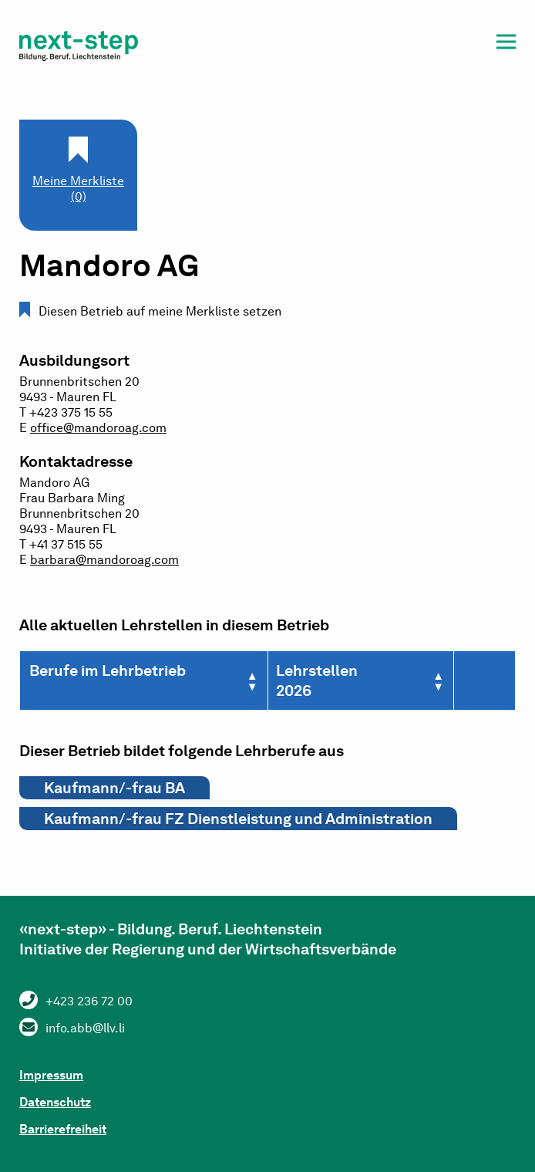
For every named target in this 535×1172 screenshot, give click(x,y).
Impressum (51, 1075)
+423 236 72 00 (89, 1001)
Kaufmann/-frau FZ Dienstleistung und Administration (238, 818)
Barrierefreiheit (62, 1129)
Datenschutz (55, 1102)
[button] (506, 44)
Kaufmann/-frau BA (114, 788)
